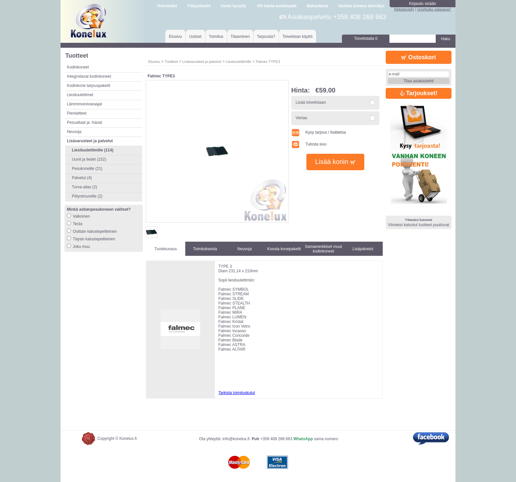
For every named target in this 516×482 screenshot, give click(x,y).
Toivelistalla (365, 38)
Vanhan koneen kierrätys (361, 6)
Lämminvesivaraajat (84, 104)
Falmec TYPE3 (268, 62)
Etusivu (175, 36)
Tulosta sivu (308, 144)
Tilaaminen (240, 36)
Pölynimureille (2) (87, 196)
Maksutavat (317, 6)
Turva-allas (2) (84, 187)
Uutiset (195, 36)
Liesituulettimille (238, 62)
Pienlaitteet (76, 113)
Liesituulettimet (80, 95)
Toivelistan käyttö (297, 36)
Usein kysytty (233, 6)
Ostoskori (418, 57)
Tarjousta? (266, 36)
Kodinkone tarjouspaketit (88, 85)
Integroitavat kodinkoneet (89, 76)
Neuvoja (74, 131)
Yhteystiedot (199, 6)
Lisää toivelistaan (311, 102)
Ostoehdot (167, 6)
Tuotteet (171, 62)
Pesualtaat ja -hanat (84, 122)
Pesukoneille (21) (87, 168)
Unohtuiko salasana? (434, 9)
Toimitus (216, 36)
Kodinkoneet (78, 67)
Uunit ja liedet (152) (89, 159)
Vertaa (301, 118)
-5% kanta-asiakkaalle (276, 6)
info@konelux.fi (235, 439)
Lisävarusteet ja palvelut (201, 62)
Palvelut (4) (82, 177)
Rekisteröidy (404, 9)
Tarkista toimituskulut (236, 392)
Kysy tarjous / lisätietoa (318, 132)
